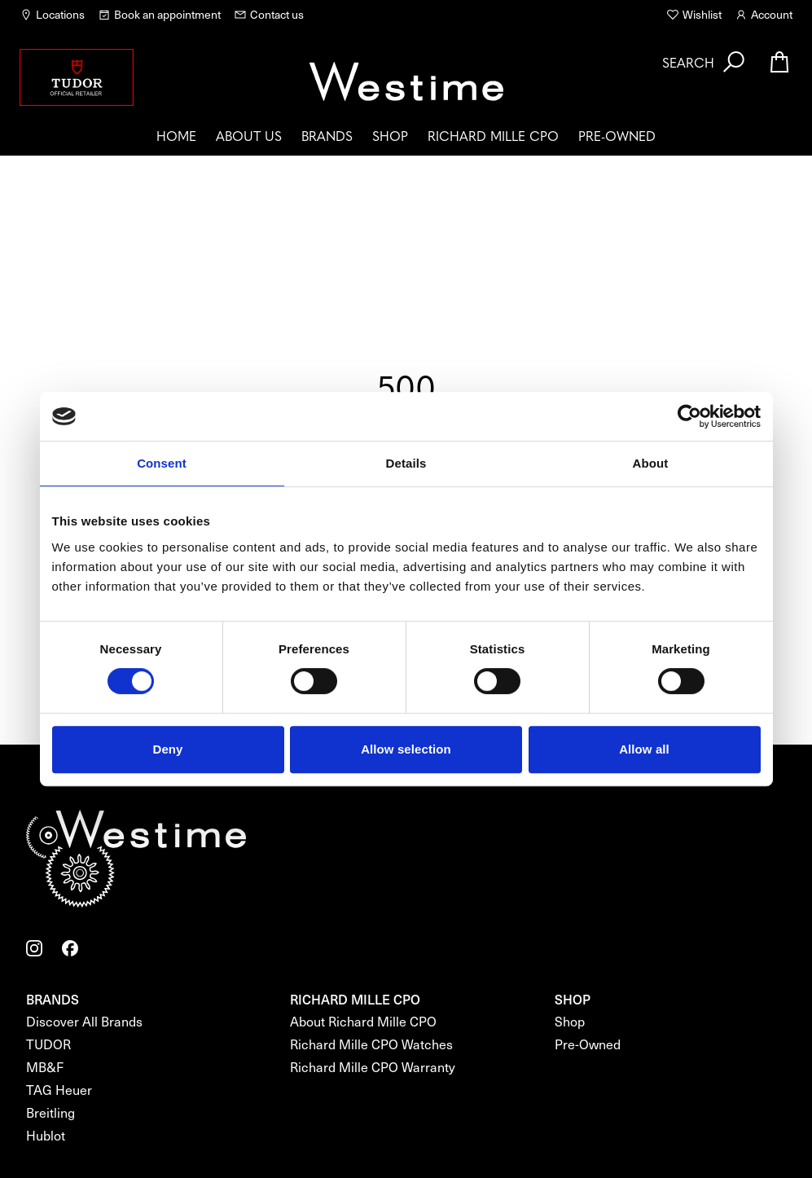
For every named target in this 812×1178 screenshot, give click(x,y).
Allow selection (406, 749)
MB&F (45, 1066)
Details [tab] (406, 463)
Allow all (644, 749)
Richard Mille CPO (493, 135)
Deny (167, 749)
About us (249, 135)
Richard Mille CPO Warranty (372, 1066)
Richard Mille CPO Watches (371, 1044)
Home (176, 135)
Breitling (50, 1112)
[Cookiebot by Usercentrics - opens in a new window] (689, 416)
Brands (327, 135)
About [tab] (651, 463)
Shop (390, 135)
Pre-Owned (617, 135)
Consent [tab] (162, 463)
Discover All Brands (84, 1021)
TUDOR (48, 1044)
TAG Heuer (59, 1089)
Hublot (45, 1135)
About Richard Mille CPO (363, 1021)
